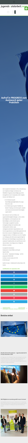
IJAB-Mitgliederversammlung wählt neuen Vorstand (13, 399)
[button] (14, 2)
